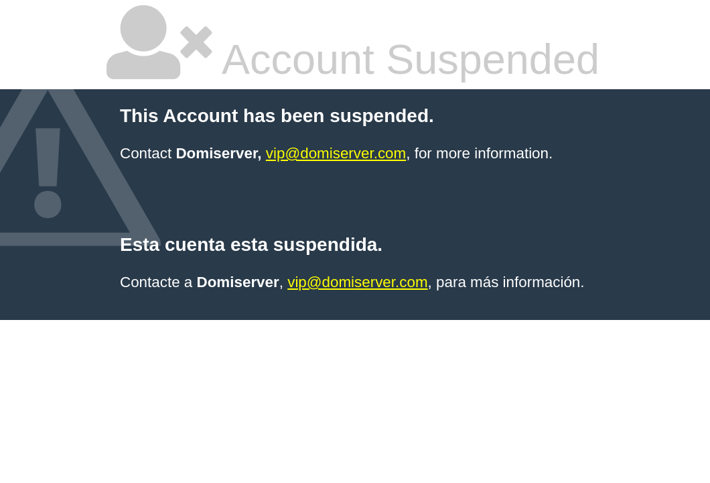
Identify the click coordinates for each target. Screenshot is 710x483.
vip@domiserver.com (336, 153)
